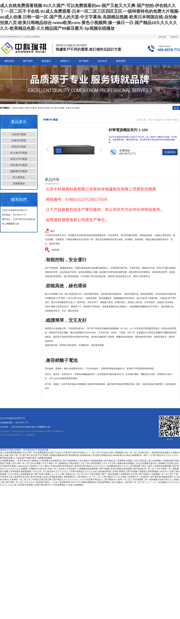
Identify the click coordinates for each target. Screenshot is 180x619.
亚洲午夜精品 (119, 471)
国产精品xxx (111, 479)
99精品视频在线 (88, 482)
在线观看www (27, 474)
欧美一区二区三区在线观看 (131, 479)
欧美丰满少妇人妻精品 (28, 460)
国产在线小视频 (42, 474)
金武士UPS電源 (73, 108)
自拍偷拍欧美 (105, 471)
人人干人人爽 (57, 474)
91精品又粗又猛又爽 (42, 479)
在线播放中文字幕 (129, 474)
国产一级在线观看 (110, 474)
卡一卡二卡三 (95, 477)
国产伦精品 (144, 474)
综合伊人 (164, 471)
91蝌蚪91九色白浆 (38, 468)
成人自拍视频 (154, 460)
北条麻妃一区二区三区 (20, 479)
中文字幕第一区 (50, 463)
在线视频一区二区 (160, 474)
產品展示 (46, 61)
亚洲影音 (145, 477)
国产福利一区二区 (14, 482)
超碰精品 (63, 463)
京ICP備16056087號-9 (11, 435)
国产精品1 (83, 477)
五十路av (45, 466)
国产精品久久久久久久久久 (66, 479)
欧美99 (78, 466)
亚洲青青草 (64, 482)
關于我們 (28, 61)
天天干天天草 (109, 463)
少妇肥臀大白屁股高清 (51, 460)
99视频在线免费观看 (88, 468)
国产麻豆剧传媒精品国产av (164, 477)
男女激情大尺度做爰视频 (91, 460)
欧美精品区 (68, 466)
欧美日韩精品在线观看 (121, 468)
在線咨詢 (170, 152)
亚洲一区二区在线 (56, 468)
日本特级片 (72, 468)
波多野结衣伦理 (22, 477)
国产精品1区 (110, 460)
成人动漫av (117, 482)
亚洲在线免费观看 (163, 466)
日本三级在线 (140, 460)
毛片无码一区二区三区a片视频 (26, 463)
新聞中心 (65, 61)
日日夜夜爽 (135, 466)
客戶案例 (83, 61)
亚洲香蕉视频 (55, 477)
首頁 (150, 120)
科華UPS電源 (31, 108)
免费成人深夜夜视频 (149, 471)
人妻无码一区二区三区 (134, 482)
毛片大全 (37, 471)
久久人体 (12, 485)
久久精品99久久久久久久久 (56, 471)
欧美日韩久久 (165, 479)
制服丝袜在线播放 (126, 463)
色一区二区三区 (80, 474)
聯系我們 (174, 37)
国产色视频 (132, 471)
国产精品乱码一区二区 (144, 468)
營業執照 (31, 435)
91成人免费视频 (75, 485)
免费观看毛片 (70, 477)
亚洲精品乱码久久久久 (118, 466)
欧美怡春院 (96, 463)
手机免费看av (60, 485)
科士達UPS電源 (57, 108)
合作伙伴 (102, 61)
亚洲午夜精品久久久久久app (83, 471)
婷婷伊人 (34, 466)
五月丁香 (85, 463)
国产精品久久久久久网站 (115, 477)
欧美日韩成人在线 (39, 477)
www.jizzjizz (23, 466)
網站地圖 (162, 37)
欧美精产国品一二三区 (47, 482)
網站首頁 (9, 61)
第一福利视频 (151, 479)
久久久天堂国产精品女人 (92, 479)
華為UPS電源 (44, 108)
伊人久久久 (30, 482)
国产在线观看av (70, 460)
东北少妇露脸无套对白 (147, 463)
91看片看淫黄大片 (43, 485)
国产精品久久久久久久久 (94, 466)
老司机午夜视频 (25, 485)
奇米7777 (75, 482)
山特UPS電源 (18, 108)
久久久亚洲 (13, 474)
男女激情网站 (104, 482)
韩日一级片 (147, 466)
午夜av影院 (74, 463)
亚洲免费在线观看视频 (21, 471)
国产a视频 (105, 468)
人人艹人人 (152, 482)
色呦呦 (162, 463)
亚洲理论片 (133, 477)
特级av (69, 474)
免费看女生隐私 (125, 460)
